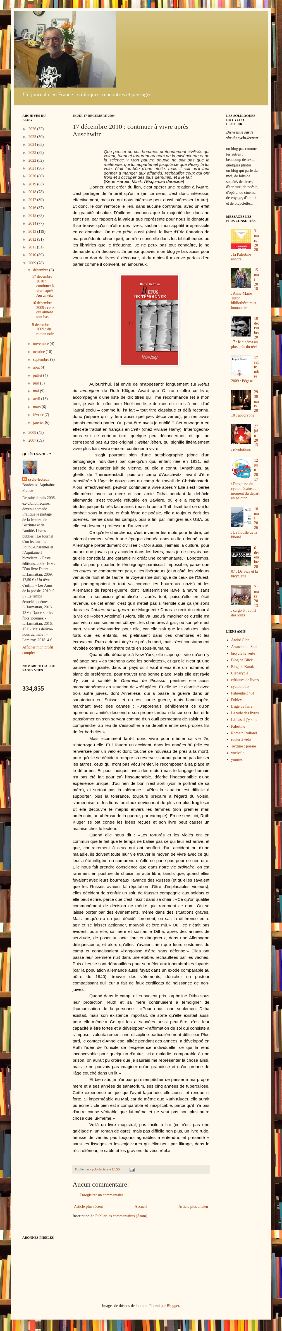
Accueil (141, 1206)
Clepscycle (239, 673)
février (38, 415)
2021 (32, 168)
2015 (32, 216)
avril (37, 399)
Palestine (238, 726)
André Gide (240, 640)
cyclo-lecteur (38, 479)
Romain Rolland (244, 733)
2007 (32, 440)
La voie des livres (245, 713)
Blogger (173, 1306)
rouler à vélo (241, 739)
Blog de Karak (242, 667)
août (37, 367)
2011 (32, 247)
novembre (41, 344)
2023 (32, 153)
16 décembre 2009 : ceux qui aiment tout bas (43, 310)
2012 (32, 239)
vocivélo (238, 753)
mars (37, 407)
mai (36, 391)
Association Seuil (245, 647)
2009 (32, 263)
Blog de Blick (242, 660)
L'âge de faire (241, 706)
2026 (32, 129)
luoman (141, 1306)
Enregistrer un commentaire (101, 1195)
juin (36, 383)
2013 (32, 231)
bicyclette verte (243, 653)
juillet (38, 375)
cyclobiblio (240, 686)
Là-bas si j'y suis (244, 720)
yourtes (237, 760)
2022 (32, 160)
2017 (32, 200)
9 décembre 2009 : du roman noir (43, 329)
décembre (41, 270)
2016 (32, 208)
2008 (32, 432)
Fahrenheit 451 (243, 693)
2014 (32, 223)
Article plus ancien (193, 1206)
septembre (41, 359)
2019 (32, 184)
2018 (32, 192)
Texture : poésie (243, 746)
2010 (32, 255)
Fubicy (236, 700)
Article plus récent (88, 1206)
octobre (39, 352)
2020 (32, 176)
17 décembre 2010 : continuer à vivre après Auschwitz (43, 285)
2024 (32, 144)
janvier (39, 422)
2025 (32, 137)
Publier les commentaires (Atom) (121, 1216)
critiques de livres (245, 680)
